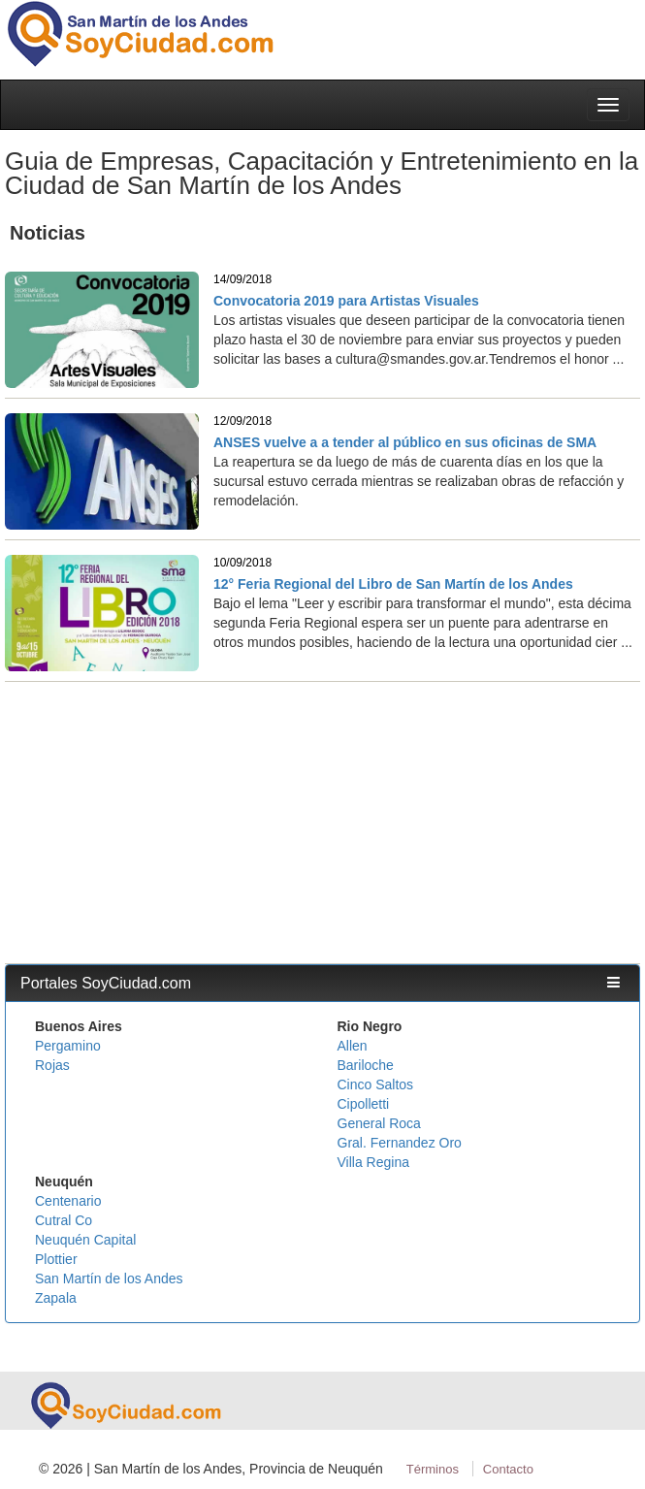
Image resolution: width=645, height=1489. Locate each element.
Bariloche (366, 1065)
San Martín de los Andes (109, 1278)
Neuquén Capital (85, 1239)
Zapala (56, 1298)
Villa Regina (373, 1162)
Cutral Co (63, 1220)
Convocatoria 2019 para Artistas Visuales (346, 300)
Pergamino (68, 1045)
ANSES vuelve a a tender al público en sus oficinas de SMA (405, 442)
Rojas (52, 1065)
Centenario (68, 1201)
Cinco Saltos (376, 1084)
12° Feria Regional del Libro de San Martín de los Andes (393, 584)
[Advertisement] (322, 818)
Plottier (56, 1259)
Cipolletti (364, 1104)
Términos (432, 1469)
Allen (353, 1045)
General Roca (379, 1123)
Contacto (508, 1469)
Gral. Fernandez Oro (400, 1142)
